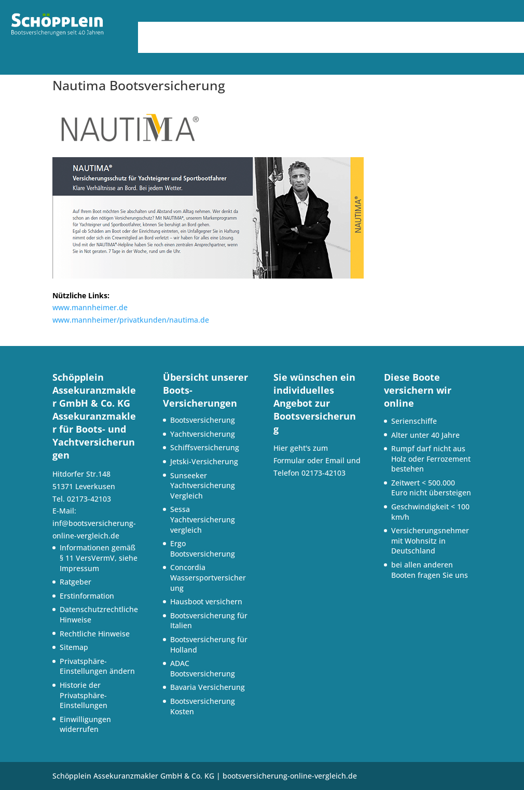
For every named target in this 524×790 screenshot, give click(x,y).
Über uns (201, 31)
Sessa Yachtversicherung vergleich (202, 519)
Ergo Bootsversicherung (202, 548)
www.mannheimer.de (90, 307)
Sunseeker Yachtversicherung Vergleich (202, 485)
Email (334, 460)
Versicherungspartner (460, 31)
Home (156, 31)
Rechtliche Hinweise (95, 634)
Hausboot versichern (206, 601)
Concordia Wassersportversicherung (208, 577)
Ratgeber (75, 582)
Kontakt (326, 46)
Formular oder (299, 460)
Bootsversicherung (202, 420)
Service (375, 31)
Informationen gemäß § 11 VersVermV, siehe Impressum (98, 558)
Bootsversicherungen (290, 31)
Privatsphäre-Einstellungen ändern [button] (97, 666)
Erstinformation (87, 596)
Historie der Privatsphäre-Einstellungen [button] (83, 695)
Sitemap (74, 647)
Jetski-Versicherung (204, 461)
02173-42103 (323, 473)
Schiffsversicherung (204, 447)
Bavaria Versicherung (207, 687)
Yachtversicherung (202, 434)
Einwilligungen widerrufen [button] (85, 724)
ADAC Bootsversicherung (202, 668)
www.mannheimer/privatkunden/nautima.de (130, 320)
